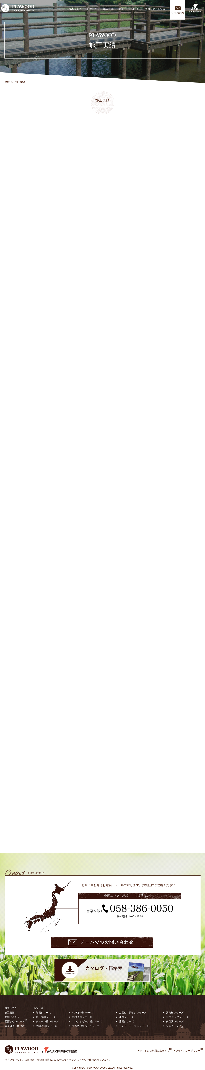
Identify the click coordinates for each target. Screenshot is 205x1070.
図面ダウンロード (130, 8)
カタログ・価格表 (155, 8)
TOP (7, 82)
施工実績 (108, 8)
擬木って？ (75, 8)
